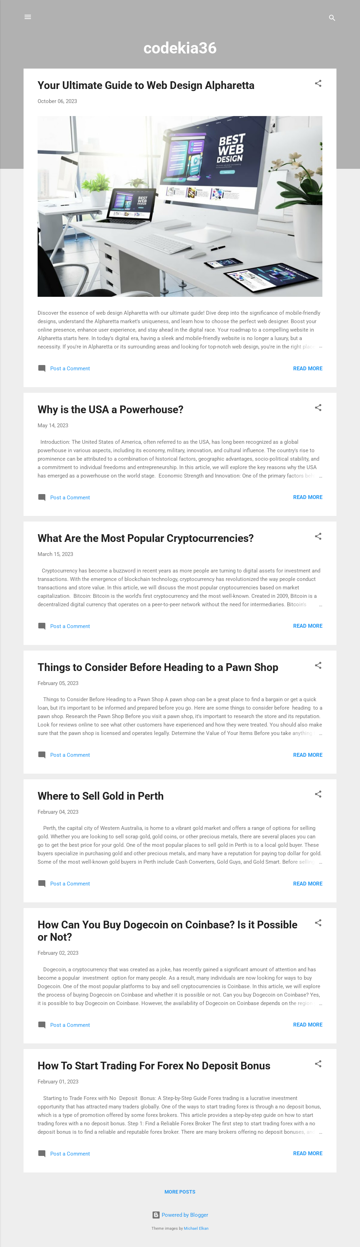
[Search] (332, 19)
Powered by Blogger (180, 1215)
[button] (318, 84)
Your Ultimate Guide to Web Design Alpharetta (146, 85)
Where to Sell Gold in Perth (101, 796)
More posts (180, 1192)
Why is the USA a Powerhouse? (111, 409)
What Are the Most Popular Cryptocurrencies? (146, 538)
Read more (307, 368)
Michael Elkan (196, 1228)
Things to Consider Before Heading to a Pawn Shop (158, 667)
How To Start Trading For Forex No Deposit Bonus (154, 1066)
